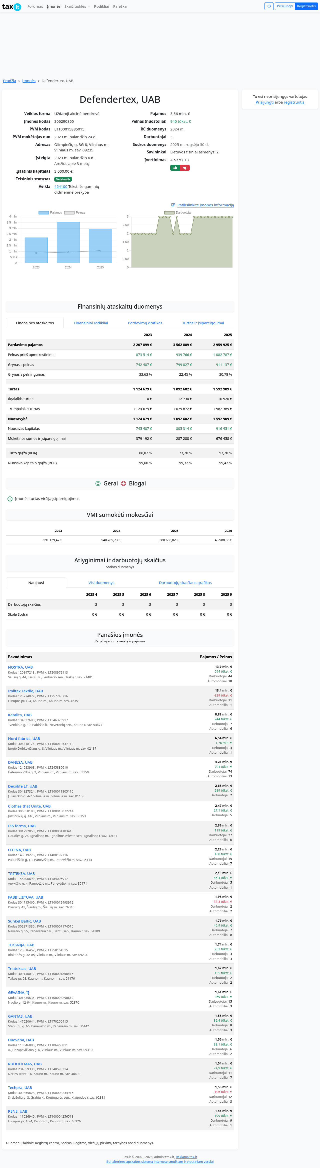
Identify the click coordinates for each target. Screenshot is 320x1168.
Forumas (35, 6)
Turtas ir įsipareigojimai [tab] (203, 322)
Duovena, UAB (21, 1039)
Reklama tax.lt (186, 1157)
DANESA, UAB (20, 762)
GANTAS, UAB (20, 1016)
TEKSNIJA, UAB (21, 944)
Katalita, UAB (20, 714)
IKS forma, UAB (22, 825)
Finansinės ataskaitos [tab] (35, 322)
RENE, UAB (17, 1111)
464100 (60, 186)
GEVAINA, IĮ (18, 992)
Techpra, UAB (20, 1087)
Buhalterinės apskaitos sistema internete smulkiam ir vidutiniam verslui (160, 1161)
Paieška (120, 6)
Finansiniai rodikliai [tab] (91, 322)
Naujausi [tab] (36, 582)
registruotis (294, 102)
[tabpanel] (120, 401)
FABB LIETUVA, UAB (25, 897)
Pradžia (9, 80)
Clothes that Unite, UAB (29, 806)
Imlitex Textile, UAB (25, 690)
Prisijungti (285, 6)
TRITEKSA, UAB (21, 873)
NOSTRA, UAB (20, 667)
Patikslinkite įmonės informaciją (202, 205)
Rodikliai (101, 6)
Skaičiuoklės (75, 6)
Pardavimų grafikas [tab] (145, 322)
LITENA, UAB (19, 849)
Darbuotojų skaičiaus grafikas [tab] (185, 582)
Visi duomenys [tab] (101, 582)
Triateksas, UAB (22, 968)
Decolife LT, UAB (22, 786)
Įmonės (53, 6)
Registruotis (306, 6)
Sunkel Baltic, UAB (24, 921)
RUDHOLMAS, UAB (25, 1063)
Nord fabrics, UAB (24, 738)
